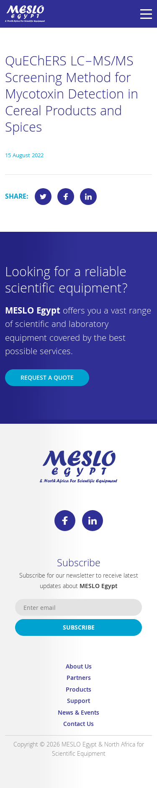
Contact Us (78, 725)
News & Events (78, 713)
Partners (79, 679)
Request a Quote (47, 378)
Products (78, 690)
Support (78, 702)
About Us (79, 667)
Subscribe (79, 628)
